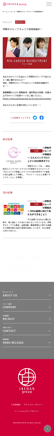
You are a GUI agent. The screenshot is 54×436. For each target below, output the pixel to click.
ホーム (5, 11)
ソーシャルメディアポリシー (27, 411)
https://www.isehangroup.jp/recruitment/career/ (27, 98)
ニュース (12, 11)
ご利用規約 (16, 404)
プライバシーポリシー (33, 404)
